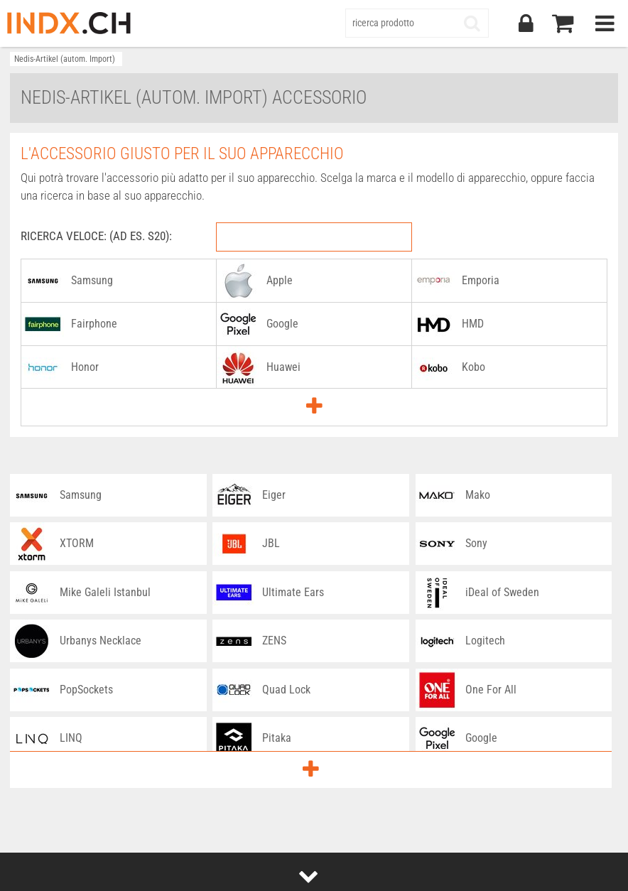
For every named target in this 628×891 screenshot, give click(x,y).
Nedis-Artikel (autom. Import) (64, 59)
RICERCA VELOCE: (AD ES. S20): (96, 236)
